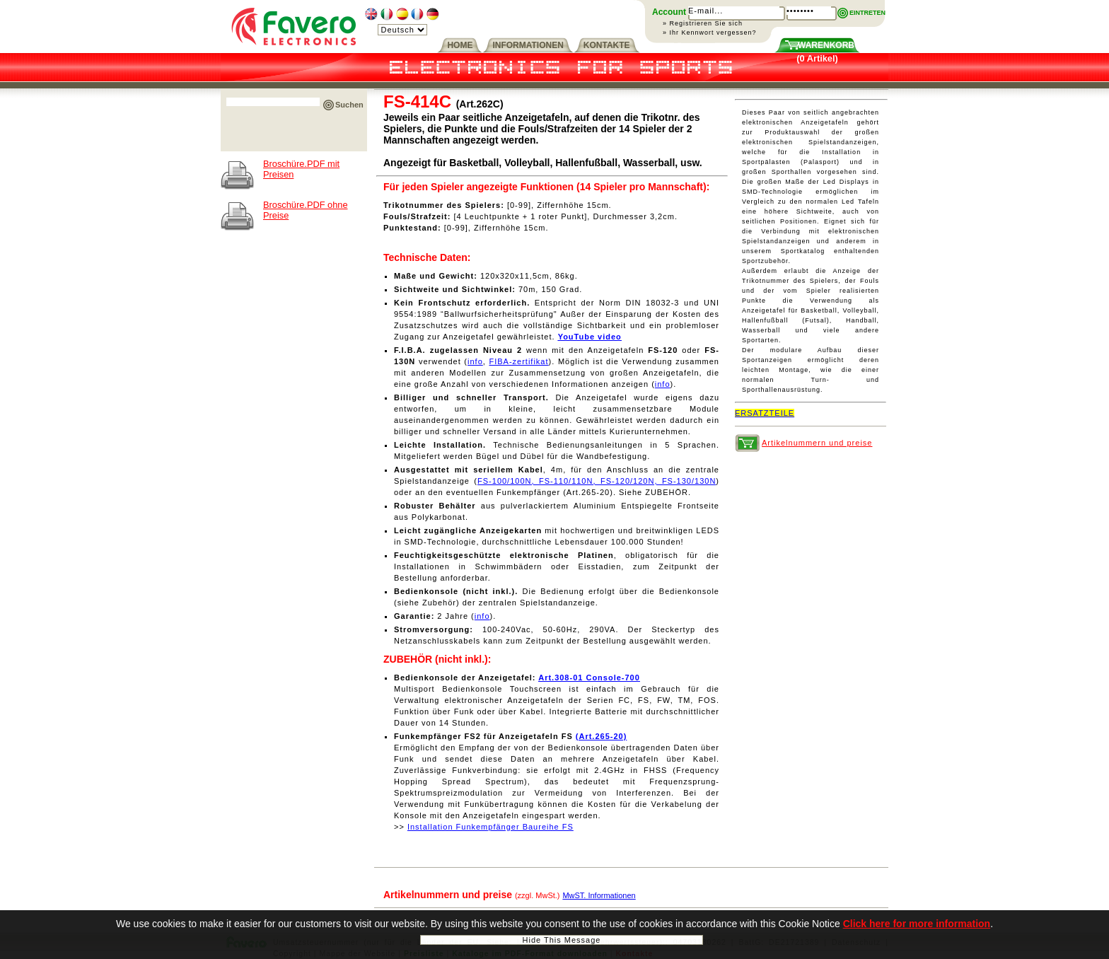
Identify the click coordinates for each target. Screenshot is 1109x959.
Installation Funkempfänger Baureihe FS (490, 827)
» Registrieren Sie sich (703, 23)
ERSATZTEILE (764, 413)
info (475, 361)
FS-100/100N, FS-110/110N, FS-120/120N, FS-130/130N (596, 481)
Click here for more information (916, 925)
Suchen (349, 104)
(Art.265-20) (601, 736)
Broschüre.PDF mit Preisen (301, 169)
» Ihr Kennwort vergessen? (710, 32)
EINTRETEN (867, 12)
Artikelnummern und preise (817, 442)
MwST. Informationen (598, 895)
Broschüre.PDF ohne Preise (305, 210)
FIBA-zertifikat (518, 361)
